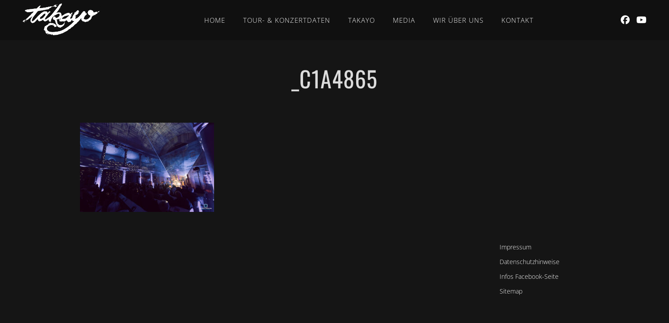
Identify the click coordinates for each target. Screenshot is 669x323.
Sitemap (511, 291)
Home (214, 20)
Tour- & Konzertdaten (286, 20)
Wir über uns (458, 20)
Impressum (515, 247)
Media (404, 20)
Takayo (361, 20)
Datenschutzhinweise (530, 261)
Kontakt (517, 20)
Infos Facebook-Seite (529, 276)
